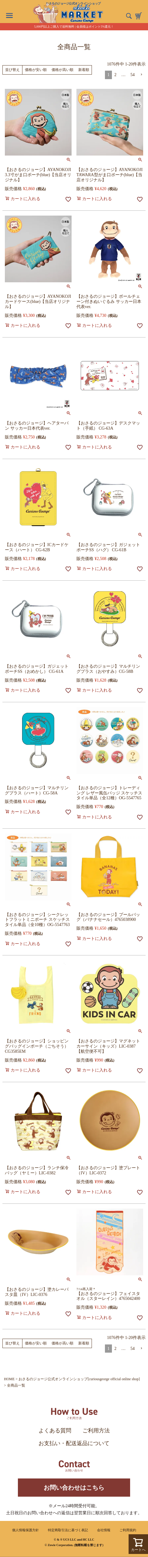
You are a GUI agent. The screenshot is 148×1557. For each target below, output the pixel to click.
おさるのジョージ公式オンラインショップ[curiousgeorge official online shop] (79, 1379)
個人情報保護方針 (25, 1530)
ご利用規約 (127, 1530)
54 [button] (132, 74)
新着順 (83, 70)
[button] (141, 74)
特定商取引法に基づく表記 (68, 1530)
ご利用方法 (96, 1431)
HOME (9, 1379)
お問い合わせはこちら (74, 1487)
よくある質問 (55, 1431)
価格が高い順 (62, 70)
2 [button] (115, 74)
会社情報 (103, 1530)
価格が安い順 (36, 70)
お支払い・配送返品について (74, 1443)
